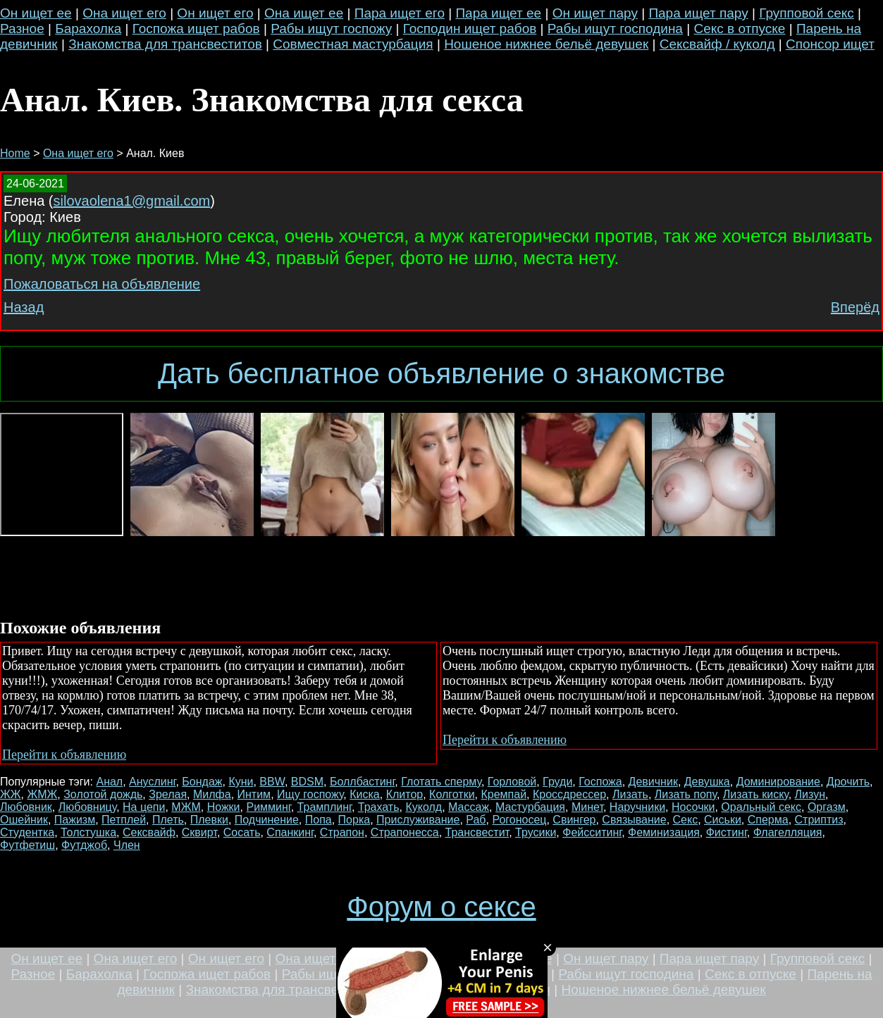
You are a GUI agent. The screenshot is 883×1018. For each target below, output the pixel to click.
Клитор (405, 794)
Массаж (468, 807)
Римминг (268, 807)
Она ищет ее (303, 13)
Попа (318, 820)
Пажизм (74, 820)
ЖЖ (10, 794)
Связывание (634, 820)
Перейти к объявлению (64, 754)
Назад (24, 307)
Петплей (123, 820)
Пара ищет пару (698, 13)
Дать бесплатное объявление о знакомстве (441, 373)
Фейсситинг (592, 832)
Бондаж (202, 782)
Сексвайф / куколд (717, 44)
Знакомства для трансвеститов (165, 44)
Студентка (27, 832)
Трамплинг (324, 807)
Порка (354, 820)
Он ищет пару (595, 13)
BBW (272, 782)
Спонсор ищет (830, 44)
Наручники (637, 807)
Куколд (423, 807)
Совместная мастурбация (353, 44)
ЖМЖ (42, 794)
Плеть (168, 820)
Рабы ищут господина (615, 28)
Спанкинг (290, 832)
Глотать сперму (441, 782)
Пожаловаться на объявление (102, 284)
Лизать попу (686, 794)
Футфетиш (27, 845)
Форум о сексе (441, 906)
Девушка (707, 782)
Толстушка (88, 832)
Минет (587, 807)
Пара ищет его (399, 13)
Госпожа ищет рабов (196, 28)
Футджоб (84, 845)
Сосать (242, 832)
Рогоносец (519, 820)
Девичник (653, 782)
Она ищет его (124, 13)
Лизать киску (756, 794)
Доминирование (778, 782)
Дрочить (848, 782)
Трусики (535, 832)
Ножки (223, 807)
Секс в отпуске (739, 28)
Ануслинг (152, 782)
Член (126, 845)
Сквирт (199, 832)
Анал (109, 782)
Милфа (212, 794)
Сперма (768, 820)
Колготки (452, 794)
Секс (685, 820)
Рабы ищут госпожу (331, 28)
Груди (557, 782)
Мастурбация (530, 807)
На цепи (144, 807)
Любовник (26, 807)
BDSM (307, 782)
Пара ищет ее (498, 13)
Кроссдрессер (569, 794)
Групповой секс (806, 13)
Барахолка (88, 28)
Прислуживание (417, 820)
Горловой (512, 782)
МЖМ (185, 807)
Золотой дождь (102, 794)
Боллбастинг (362, 782)
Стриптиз (819, 820)
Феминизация (664, 832)
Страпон (342, 832)
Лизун (810, 794)
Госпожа (600, 782)
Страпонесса (405, 832)
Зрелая (168, 794)
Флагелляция (787, 832)
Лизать (630, 794)
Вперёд (855, 307)
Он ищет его (215, 13)
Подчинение (267, 820)
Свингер (573, 820)
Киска (365, 794)
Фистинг (726, 832)
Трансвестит (477, 832)
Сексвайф (149, 832)
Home (15, 153)
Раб (476, 820)
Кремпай (503, 794)
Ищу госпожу (310, 794)
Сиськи (722, 820)
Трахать (379, 807)
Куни (240, 782)
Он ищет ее (36, 13)
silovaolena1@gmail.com (132, 201)
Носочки (693, 807)
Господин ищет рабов (470, 28)
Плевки (209, 820)
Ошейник (24, 820)
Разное (22, 28)
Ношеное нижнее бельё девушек (546, 44)
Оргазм (827, 807)
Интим (254, 794)
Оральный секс (761, 807)
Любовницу (87, 807)
